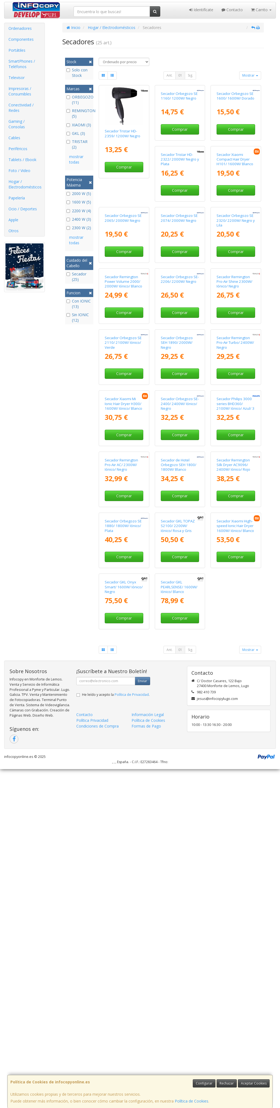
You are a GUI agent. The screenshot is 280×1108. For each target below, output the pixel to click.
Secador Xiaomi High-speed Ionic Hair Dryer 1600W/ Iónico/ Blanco (179, 827)
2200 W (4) (78, 210)
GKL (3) (75, 133)
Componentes (21, 39)
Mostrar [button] (250, 75)
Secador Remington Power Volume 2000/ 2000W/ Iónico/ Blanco (235, 333)
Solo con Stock (77, 72)
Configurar (204, 1083)
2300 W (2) (78, 227)
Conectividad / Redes (21, 107)
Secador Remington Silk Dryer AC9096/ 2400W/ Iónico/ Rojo (177, 728)
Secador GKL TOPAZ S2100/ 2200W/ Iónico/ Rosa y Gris (122, 827)
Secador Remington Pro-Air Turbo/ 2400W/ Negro (179, 531)
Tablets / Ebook (22, 159)
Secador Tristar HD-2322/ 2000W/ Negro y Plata (124, 234)
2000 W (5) (78, 193)
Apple (13, 219)
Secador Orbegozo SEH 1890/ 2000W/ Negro (121, 531)
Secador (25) (76, 276)
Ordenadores (20, 28)
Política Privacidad (92, 1059)
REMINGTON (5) (79, 113)
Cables (14, 137)
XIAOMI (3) (78, 124)
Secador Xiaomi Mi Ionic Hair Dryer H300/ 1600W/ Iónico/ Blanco (235, 531)
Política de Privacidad (132, 1033)
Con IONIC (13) (78, 303)
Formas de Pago (146, 1065)
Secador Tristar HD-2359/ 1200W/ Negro (122, 133)
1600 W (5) (78, 202)
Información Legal (148, 1053)
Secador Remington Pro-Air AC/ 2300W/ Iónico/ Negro (233, 630)
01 (180, 75)
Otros (13, 230)
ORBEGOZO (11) (79, 99)
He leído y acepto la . (116, 1033)
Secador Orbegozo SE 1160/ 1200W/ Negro (179, 133)
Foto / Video (19, 170)
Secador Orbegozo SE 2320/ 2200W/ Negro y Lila (180, 333)
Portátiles (16, 50)
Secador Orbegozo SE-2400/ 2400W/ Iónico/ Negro (124, 630)
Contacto (232, 9)
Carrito (261, 9)
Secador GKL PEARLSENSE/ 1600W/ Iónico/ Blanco (123, 926)
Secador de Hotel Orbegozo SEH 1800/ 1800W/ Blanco (122, 728)
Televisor (16, 77)
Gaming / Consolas (16, 124)
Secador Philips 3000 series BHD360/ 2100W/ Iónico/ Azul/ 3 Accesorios (180, 632)
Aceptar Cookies (254, 1083)
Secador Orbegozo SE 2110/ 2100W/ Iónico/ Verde (235, 432)
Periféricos (17, 148)
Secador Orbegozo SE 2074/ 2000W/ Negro (123, 331)
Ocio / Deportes (22, 208)
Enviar (142, 1019)
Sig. (190, 75)
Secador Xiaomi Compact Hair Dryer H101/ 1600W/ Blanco (179, 234)
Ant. (170, 75)
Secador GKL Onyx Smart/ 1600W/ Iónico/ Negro (236, 827)
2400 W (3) (78, 219)
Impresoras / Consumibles (19, 91)
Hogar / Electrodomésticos (25, 184)
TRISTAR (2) (77, 144)
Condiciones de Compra (97, 1065)
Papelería (16, 197)
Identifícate (201, 9)
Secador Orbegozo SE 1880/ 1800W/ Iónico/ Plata (235, 728)
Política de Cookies (191, 1101)
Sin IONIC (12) (77, 317)
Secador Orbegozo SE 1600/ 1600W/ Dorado (235, 133)
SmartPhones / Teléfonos (21, 64)
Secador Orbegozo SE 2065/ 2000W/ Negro (235, 232)
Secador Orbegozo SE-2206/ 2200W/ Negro (124, 430)
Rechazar (227, 1083)
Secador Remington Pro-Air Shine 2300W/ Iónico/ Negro (179, 432)
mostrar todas (76, 159)
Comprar (124, 167)
